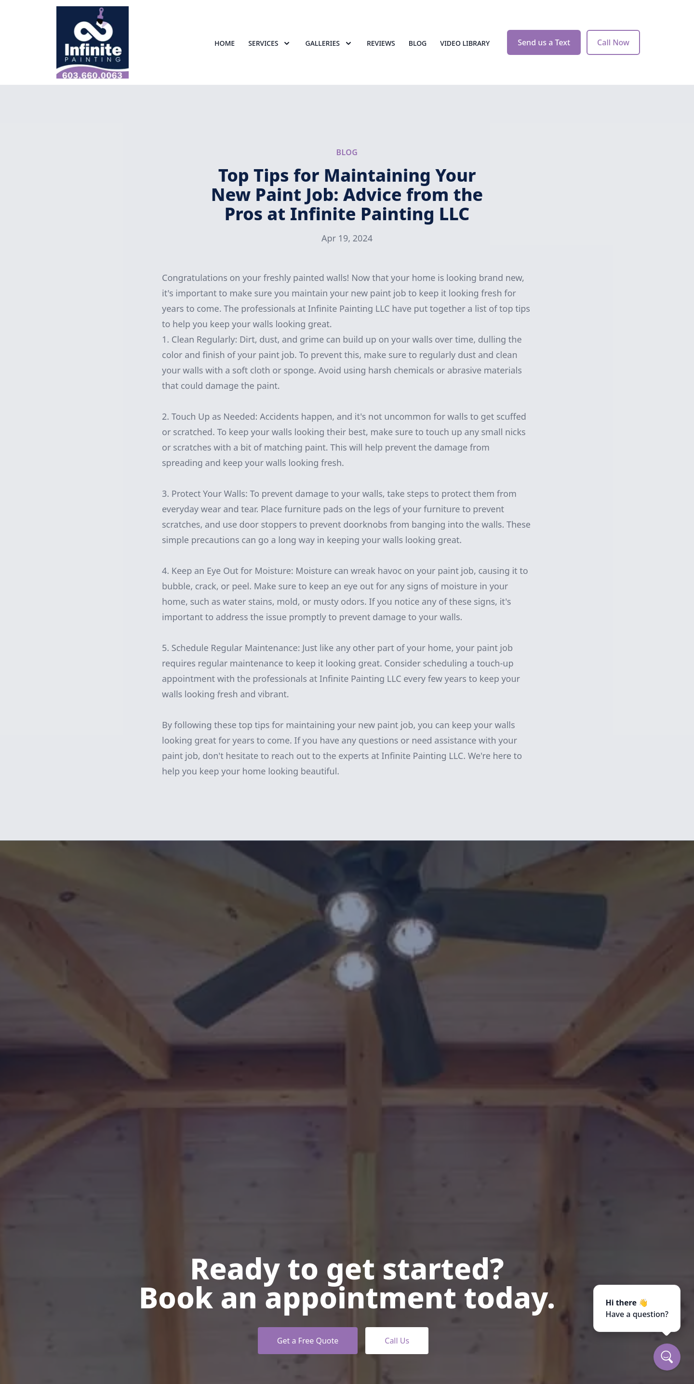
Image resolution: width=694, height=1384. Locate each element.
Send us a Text (544, 42)
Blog (418, 43)
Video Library (465, 43)
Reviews (381, 43)
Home (224, 43)
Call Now (613, 42)
